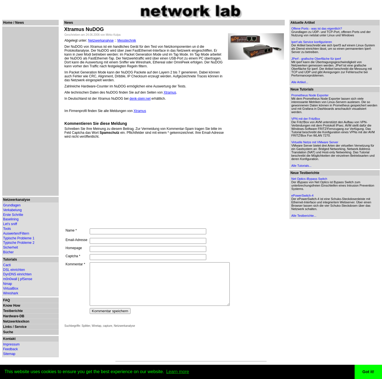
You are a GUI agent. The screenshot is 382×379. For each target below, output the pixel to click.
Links (7, 327)
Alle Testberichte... (304, 215)
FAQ (6, 300)
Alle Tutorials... (302, 165)
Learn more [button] (177, 371)
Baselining (10, 219)
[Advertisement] (29, 111)
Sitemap (9, 354)
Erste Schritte (13, 215)
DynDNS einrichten (17, 274)
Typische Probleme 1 (18, 238)
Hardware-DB (13, 316)
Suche (8, 332)
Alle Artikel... (300, 82)
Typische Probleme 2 (18, 243)
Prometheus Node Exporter (310, 95)
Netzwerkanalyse (16, 200)
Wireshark (10, 293)
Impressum (11, 344)
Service (21, 327)
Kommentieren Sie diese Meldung (95, 123)
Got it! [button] (368, 372)
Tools (7, 229)
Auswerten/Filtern (16, 233)
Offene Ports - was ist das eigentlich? (317, 28)
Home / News (13, 23)
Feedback (10, 349)
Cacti (7, 265)
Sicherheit (10, 247)
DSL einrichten (14, 270)
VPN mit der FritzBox (306, 118)
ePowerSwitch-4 (303, 195)
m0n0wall (10, 279)
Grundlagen (12, 205)
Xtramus (169, 92)
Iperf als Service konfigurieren (312, 42)
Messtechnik (126, 40)
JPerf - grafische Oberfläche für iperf (316, 58)
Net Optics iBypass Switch (310, 178)
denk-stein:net (139, 99)
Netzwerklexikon (16, 321)
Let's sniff (10, 224)
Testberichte (13, 311)
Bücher (8, 252)
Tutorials (10, 259)
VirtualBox (10, 288)
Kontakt (9, 339)
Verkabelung (12, 210)
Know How (11, 306)
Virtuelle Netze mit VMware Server (315, 142)
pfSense (26, 279)
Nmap (7, 284)
